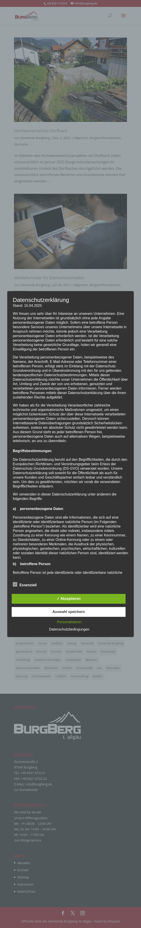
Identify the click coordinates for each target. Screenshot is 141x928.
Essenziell (25, 584)
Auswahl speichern (68, 612)
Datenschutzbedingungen (69, 629)
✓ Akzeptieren (69, 598)
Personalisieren (69, 622)
